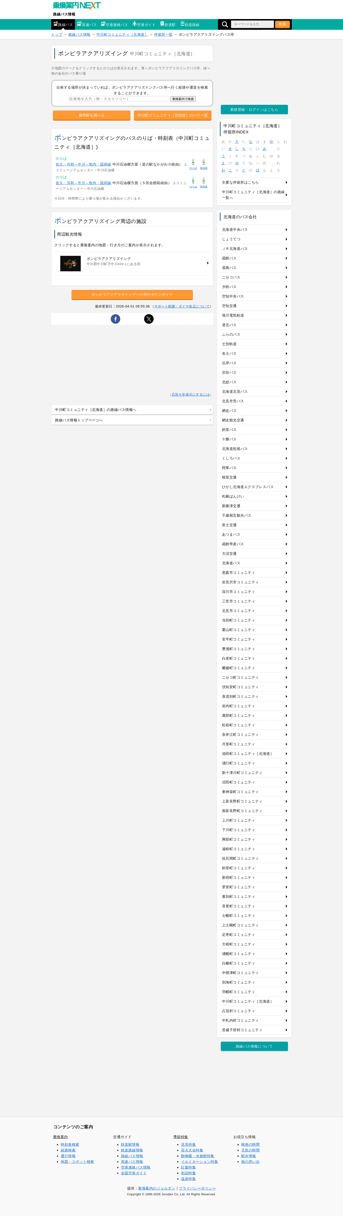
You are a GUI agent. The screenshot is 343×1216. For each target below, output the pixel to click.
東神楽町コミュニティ (240, 792)
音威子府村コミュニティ (242, 1030)
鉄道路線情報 (132, 1150)
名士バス (229, 353)
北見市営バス (233, 401)
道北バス (229, 325)
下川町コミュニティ (238, 830)
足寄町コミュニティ (238, 935)
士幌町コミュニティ (238, 915)
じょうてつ (231, 239)
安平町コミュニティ (238, 639)
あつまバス (231, 534)
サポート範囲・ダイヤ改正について (182, 306)
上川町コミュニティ (238, 820)
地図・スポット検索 (77, 1162)
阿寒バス (229, 468)
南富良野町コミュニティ (242, 811)
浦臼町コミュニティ (238, 763)
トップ (56, 34)
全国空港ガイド (134, 1173)
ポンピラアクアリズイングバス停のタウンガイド (132, 294)
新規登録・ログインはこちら (254, 109)
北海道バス (231, 563)
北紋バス (229, 382)
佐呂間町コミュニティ (240, 858)
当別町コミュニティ (238, 620)
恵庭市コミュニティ (238, 572)
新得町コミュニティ (238, 877)
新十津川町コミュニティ (242, 773)
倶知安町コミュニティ (240, 687)
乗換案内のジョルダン (156, 1188)
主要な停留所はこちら (240, 182)
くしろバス (231, 458)
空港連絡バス (114, 24)
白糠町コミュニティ (238, 963)
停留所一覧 (163, 34)
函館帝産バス (233, 544)
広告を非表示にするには (191, 394)
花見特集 (188, 1144)
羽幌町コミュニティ (238, 992)
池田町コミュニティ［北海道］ (248, 754)
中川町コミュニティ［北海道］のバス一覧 (172, 115)
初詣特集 (188, 1173)
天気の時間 (250, 1150)
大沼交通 (229, 553)
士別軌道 (229, 344)
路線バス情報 (64, 14)
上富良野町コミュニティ (242, 801)
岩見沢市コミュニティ (240, 582)
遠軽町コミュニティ (238, 849)
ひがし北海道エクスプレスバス (248, 487)
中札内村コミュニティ (240, 1020)
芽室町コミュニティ (238, 887)
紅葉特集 (188, 1167)
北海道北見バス (235, 391)
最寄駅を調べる (92, 115)
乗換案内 (60, 1137)
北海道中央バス (235, 229)
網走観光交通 (233, 420)
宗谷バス (229, 372)
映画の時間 (250, 1144)
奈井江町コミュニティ (240, 734)
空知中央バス (233, 296)
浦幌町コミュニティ (238, 954)
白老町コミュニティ (238, 658)
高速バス (87, 24)
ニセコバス (231, 277)
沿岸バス (229, 363)
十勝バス (229, 439)
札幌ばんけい (233, 496)
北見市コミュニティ (238, 611)
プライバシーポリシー (197, 1188)
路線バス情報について (254, 1046)
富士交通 (229, 525)
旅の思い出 (250, 1162)
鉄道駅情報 (130, 1144)
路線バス (63, 24)
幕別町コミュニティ (238, 896)
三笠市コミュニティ (238, 601)
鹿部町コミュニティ (238, 715)
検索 (282, 24)
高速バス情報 (132, 1162)
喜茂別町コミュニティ (240, 696)
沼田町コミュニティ (238, 782)
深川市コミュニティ (238, 592)
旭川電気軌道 (233, 315)
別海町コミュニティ (238, 982)
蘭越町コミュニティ (238, 668)
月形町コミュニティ (238, 744)
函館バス (229, 258)
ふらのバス (231, 334)
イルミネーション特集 (199, 1162)
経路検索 (68, 1150)
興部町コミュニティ (238, 839)
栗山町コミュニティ (238, 630)
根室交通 (229, 477)
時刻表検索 (70, 1144)
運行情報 (68, 1156)
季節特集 (180, 1137)
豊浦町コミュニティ (238, 649)
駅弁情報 (248, 1156)
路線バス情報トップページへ (79, 420)
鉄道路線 (190, 24)
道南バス (229, 268)
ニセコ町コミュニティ (240, 677)
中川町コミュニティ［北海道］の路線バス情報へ (95, 410)
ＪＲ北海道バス (235, 249)
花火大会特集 (192, 1150)
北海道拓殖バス (235, 449)
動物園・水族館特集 (197, 1156)
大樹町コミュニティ (238, 944)
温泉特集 (188, 1179)
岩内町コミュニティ (238, 706)
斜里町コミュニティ (238, 868)
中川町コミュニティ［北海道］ (122, 34)
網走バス (229, 411)
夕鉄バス (229, 287)
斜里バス (229, 430)
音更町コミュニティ (238, 906)
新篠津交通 (231, 506)
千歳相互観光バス (237, 515)
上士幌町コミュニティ (240, 925)
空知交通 (229, 306)
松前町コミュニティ (238, 725)
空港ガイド (144, 24)
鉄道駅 (168, 24)
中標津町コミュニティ (240, 973)
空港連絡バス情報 (136, 1167)
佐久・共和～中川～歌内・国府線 (83, 164)
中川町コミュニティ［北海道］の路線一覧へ (253, 195)
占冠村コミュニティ (238, 1011)
